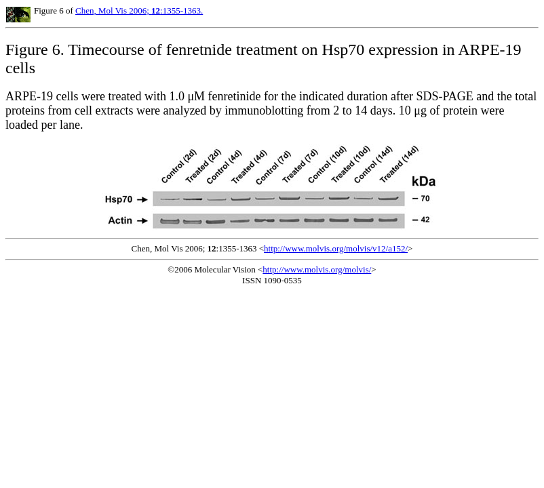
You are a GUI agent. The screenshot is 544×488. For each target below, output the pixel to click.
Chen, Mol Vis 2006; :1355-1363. (139, 10)
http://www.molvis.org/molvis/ (317, 269)
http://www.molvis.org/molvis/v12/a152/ (336, 248)
